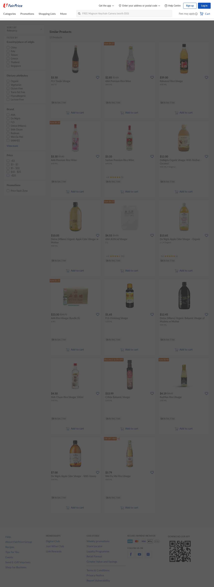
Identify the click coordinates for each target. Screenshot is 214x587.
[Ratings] (114, 177)
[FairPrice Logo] (12, 5)
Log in (204, 5)
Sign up (190, 5)
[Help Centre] (173, 5)
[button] (196, 14)
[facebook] (130, 556)
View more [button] (12, 145)
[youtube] (139, 556)
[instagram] (148, 556)
